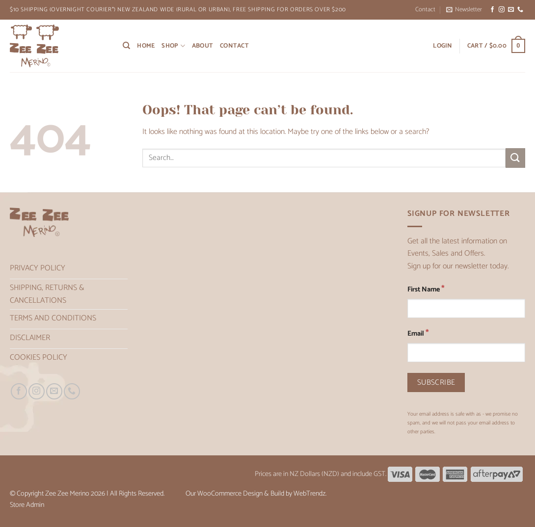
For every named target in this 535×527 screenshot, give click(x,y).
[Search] (126, 45)
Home (146, 46)
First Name (426, 289)
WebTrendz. (310, 494)
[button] (464, 9)
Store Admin (27, 505)
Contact (425, 9)
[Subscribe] (436, 382)
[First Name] (466, 308)
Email (418, 333)
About (202, 46)
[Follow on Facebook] (492, 9)
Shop (173, 46)
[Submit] (515, 157)
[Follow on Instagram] (502, 9)
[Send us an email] (511, 9)
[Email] (466, 352)
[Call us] (520, 9)
